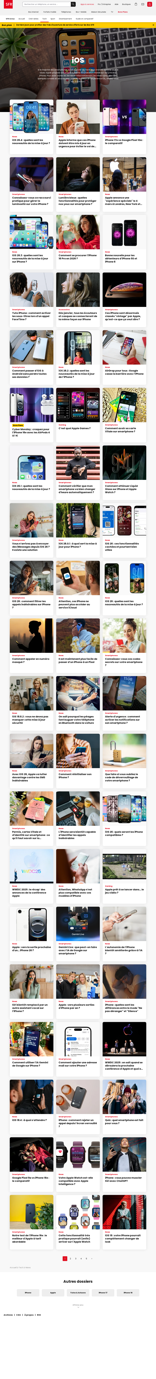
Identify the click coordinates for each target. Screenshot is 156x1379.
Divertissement (65, 19)
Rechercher (73, 4)
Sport (53, 19)
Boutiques (126, 4)
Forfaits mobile (50, 12)
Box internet (33, 12)
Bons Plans (123, 12)
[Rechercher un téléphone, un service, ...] (46, 4)
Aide (116, 4)
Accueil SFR (8, 4)
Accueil (22, 19)
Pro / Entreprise (104, 4)
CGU (18, 1315)
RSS (39, 1315)
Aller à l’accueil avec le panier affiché (136, 4)
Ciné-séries (33, 19)
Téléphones (66, 12)
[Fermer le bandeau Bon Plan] (153, 25)
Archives (8, 1315)
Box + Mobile (81, 12)
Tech (44, 19)
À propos (29, 1315)
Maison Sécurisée (98, 12)
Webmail (142, 4)
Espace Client (149, 4)
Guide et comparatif (84, 19)
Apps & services (87, 4)
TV (112, 12)
